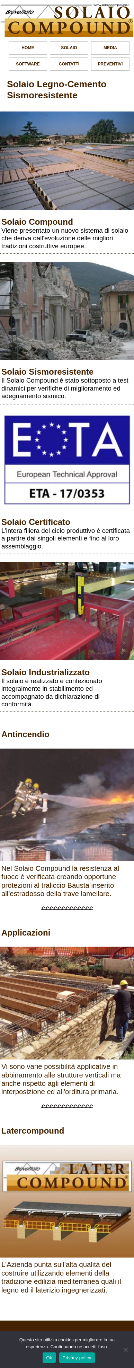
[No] (125, 1349)
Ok (49, 1357)
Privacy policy (77, 1357)
